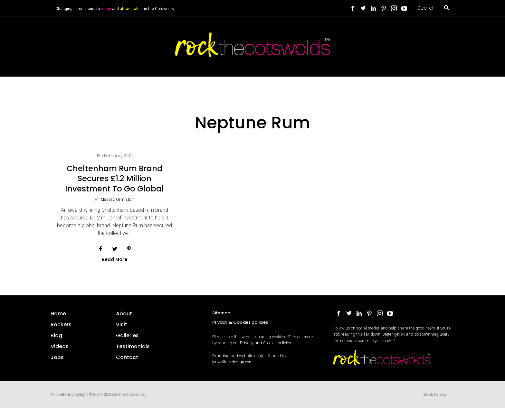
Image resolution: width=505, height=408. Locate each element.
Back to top (438, 394)
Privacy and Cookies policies (265, 342)
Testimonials (133, 346)
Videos (60, 346)
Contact (127, 357)
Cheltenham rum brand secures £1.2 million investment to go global (114, 178)
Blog (56, 335)
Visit (121, 324)
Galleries (127, 335)
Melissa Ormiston (117, 199)
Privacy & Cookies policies (240, 322)
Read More (114, 260)
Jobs (57, 357)
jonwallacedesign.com (232, 361)
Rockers (61, 324)
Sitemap (221, 313)
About (124, 313)
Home (58, 313)
